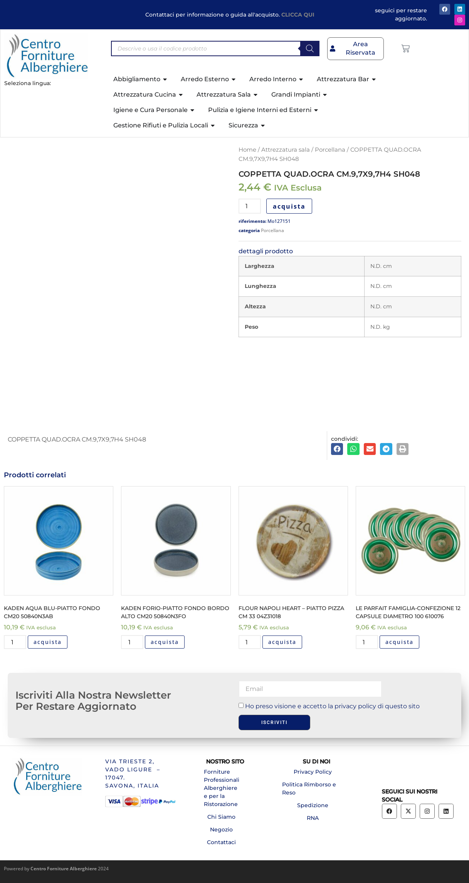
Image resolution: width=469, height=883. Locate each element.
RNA (313, 817)
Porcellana (330, 149)
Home (247, 149)
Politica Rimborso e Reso (309, 788)
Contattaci (221, 842)
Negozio (221, 829)
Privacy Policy (313, 771)
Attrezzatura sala (285, 149)
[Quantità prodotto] (250, 206)
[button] (337, 449)
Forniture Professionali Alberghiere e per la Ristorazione (221, 788)
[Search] (309, 48)
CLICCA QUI (297, 14)
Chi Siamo (221, 816)
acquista (289, 206)
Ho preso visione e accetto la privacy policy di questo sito (332, 706)
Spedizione (312, 805)
